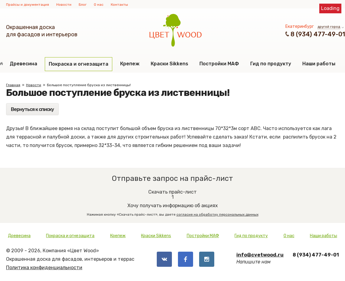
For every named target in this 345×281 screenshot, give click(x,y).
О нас (99, 4)
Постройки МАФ (219, 64)
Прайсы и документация (27, 4)
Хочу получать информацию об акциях (172, 200)
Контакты (119, 4)
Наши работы (318, 64)
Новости (63, 4)
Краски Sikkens (169, 64)
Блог (83, 4)
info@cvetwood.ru (260, 255)
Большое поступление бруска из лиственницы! (89, 85)
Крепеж (130, 64)
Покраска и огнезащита (78, 64)
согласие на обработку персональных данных (217, 214)
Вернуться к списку (32, 109)
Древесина (23, 64)
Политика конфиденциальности (44, 267)
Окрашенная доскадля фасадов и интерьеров (41, 31)
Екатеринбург (299, 26)
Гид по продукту (270, 64)
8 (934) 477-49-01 (318, 34)
